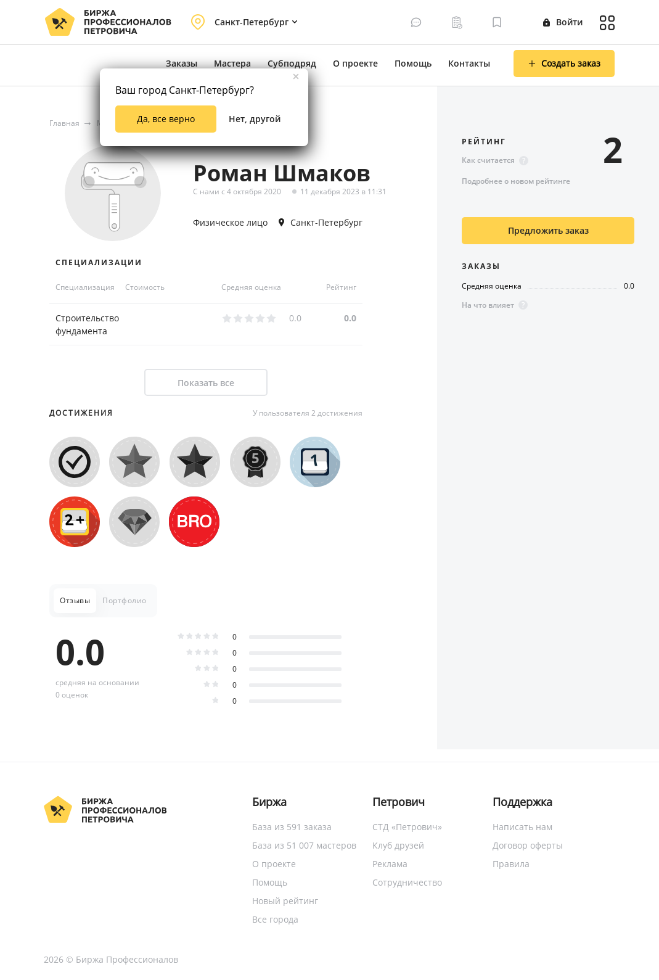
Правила (511, 864)
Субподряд (292, 63)
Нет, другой (254, 119)
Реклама (389, 864)
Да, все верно (166, 119)
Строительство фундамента (87, 324)
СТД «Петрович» (407, 827)
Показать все (206, 383)
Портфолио (124, 600)
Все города (275, 919)
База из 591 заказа (292, 827)
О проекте (355, 63)
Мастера (232, 63)
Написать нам (522, 827)
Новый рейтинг (285, 901)
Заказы (181, 63)
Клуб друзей (398, 845)
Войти (563, 22)
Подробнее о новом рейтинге (516, 181)
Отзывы (75, 600)
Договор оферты (528, 845)
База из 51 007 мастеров (304, 845)
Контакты (469, 63)
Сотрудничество (407, 882)
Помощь (413, 63)
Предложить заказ (548, 230)
